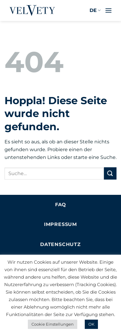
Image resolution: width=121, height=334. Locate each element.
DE (95, 10)
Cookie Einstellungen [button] (52, 324)
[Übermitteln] (110, 173)
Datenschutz (60, 244)
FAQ (60, 204)
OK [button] (91, 324)
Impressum (60, 224)
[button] (108, 10)
